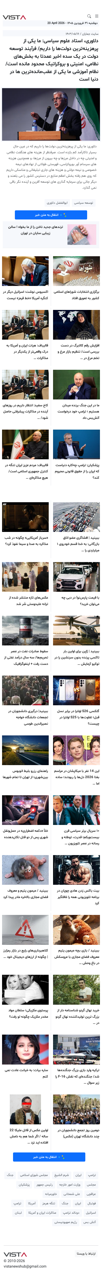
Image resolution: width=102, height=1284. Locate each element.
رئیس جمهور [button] (44, 1185)
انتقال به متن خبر (51, 214)
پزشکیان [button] (24, 1185)
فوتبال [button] (92, 1203)
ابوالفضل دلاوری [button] (57, 203)
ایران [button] (78, 1175)
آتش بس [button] (89, 1222)
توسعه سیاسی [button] (83, 203)
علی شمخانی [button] (72, 1194)
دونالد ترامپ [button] (71, 1213)
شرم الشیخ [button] (61, 1175)
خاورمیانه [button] (51, 1194)
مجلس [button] (91, 1185)
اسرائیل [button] (91, 1213)
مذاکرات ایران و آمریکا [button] (42, 1213)
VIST (14, 16)
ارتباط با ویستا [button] (86, 1254)
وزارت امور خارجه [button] (69, 1185)
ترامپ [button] (92, 1175)
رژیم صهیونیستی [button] (65, 1222)
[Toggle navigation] (96, 16)
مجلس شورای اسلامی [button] (34, 1175)
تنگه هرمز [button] (48, 1203)
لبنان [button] (18, 1213)
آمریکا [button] (32, 1203)
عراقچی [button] (91, 1194)
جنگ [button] (10, 1175)
